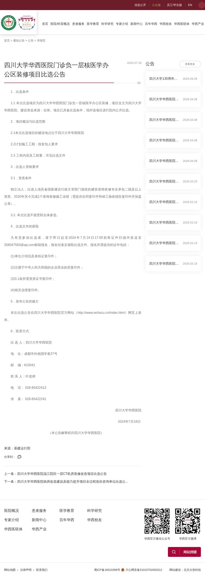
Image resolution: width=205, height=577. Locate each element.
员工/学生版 (174, 5)
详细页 (41, 40)
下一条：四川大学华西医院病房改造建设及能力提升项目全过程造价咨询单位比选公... (66, 481)
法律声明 (26, 569)
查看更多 (190, 64)
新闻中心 (136, 23)
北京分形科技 (192, 569)
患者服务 (78, 23)
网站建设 (175, 569)
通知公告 (19, 40)
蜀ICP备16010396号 (107, 569)
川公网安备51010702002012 (141, 569)
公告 (31, 40)
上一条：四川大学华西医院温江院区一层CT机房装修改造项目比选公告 (55, 473)
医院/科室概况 (60, 23)
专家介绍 (122, 23)
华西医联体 (181, 23)
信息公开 (140, 5)
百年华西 (151, 23)
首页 (45, 23)
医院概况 (11, 511)
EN (190, 5)
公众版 (156, 5)
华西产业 (198, 23)
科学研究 (107, 23)
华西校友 (165, 23)
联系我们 (42, 569)
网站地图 (10, 569)
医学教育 (93, 23)
